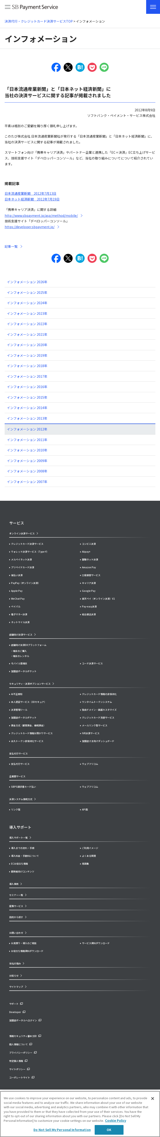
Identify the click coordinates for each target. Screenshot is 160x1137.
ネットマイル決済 (20, 622)
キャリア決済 (89, 583)
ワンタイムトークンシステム (97, 702)
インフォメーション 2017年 (27, 376)
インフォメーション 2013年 (27, 418)
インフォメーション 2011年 (27, 439)
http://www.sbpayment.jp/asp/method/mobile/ (41, 215)
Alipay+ (86, 551)
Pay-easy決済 (89, 606)
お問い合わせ (16, 932)
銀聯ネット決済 (90, 559)
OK (109, 1130)
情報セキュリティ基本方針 (23, 1036)
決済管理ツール (19, 709)
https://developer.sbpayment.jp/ (29, 226)
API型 (85, 809)
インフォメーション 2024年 (27, 302)
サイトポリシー (17, 1069)
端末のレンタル (21, 656)
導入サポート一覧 (18, 837)
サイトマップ (16, 986)
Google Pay (88, 590)
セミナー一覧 (16, 895)
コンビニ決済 (89, 543)
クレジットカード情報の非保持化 (99, 694)
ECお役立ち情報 (19, 863)
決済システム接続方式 (20, 799)
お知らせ (13, 975)
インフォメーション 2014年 (27, 407)
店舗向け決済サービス (20, 634)
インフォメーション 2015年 (27, 397)
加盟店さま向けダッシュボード (98, 741)
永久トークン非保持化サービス (27, 741)
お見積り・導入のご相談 (23, 943)
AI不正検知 (16, 694)
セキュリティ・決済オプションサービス (30, 683)
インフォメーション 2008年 (27, 471)
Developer (15, 1012)
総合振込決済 (89, 614)
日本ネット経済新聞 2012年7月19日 (32, 199)
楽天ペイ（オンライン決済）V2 (98, 598)
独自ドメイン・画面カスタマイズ (99, 709)
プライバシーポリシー (20, 1052)
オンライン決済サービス (22, 533)
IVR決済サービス (91, 733)
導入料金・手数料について (25, 855)
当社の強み (15, 963)
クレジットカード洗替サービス (98, 717)
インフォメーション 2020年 (27, 344)
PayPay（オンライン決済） (25, 583)
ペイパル (15, 606)
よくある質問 (89, 855)
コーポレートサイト (19, 1077)
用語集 (85, 863)
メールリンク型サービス (94, 725)
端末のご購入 (20, 651)
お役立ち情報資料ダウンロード (27, 951)
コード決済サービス (92, 663)
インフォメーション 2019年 (27, 355)
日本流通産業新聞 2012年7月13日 (30, 193)
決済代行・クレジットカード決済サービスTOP (39, 21)
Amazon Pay (89, 567)
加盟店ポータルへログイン (23, 1020)
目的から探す (16, 917)
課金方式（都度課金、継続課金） (28, 725)
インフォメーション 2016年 (27, 386)
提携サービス (16, 906)
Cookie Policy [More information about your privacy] (115, 1120)
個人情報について (18, 1044)
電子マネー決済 (19, 614)
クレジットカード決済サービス (27, 543)
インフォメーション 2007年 (27, 481)
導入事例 (13, 884)
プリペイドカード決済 (22, 567)
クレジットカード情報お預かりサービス (32, 733)
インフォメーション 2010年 (27, 450)
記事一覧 (11, 246)
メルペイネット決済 (21, 559)
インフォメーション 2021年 (27, 334)
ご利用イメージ (90, 848)
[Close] (153, 1098)
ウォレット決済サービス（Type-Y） (30, 551)
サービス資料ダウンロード (96, 943)
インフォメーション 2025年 (27, 292)
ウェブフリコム (90, 764)
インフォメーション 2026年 (27, 282)
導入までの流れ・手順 (22, 848)
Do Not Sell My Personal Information (62, 1130)
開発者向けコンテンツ (22, 871)
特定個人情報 (16, 1061)
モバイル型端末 (19, 663)
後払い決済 (17, 575)
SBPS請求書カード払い (23, 786)
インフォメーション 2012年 (27, 429)
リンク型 (15, 809)
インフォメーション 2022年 (27, 323)
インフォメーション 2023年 (27, 313)
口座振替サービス (91, 575)
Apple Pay (16, 590)
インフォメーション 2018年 (27, 365)
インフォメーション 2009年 (27, 460)
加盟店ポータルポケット (23, 717)
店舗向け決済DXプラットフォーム (28, 645)
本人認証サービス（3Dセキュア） (28, 702)
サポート (13, 1003)
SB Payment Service (31, 8)
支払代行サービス (20, 764)
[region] (80, 1114)
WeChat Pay (17, 598)
